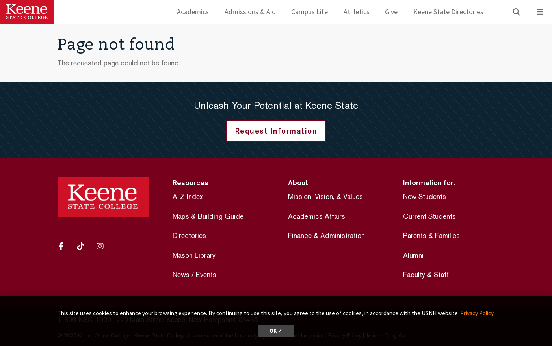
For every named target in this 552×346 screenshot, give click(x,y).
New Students (424, 196)
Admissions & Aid (250, 11)
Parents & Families (431, 235)
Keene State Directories (448, 11)
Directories (189, 235)
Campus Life (309, 11)
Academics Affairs (316, 216)
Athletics (357, 11)
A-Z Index (188, 196)
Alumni (413, 255)
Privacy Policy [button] (477, 313)
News (181, 274)
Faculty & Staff (426, 274)
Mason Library (194, 255)
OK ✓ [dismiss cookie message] (276, 330)
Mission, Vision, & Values (325, 196)
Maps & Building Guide (208, 216)
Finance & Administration (326, 235)
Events (206, 274)
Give (391, 11)
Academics (193, 11)
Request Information (276, 130)
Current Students (429, 216)
